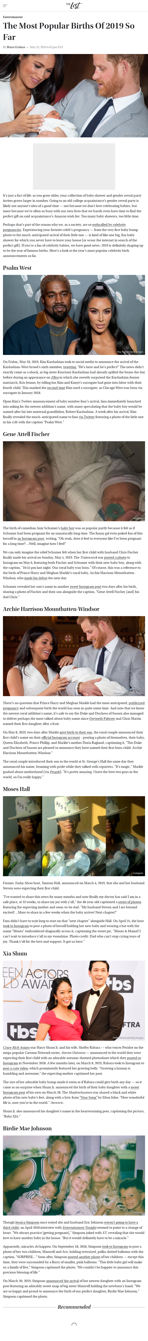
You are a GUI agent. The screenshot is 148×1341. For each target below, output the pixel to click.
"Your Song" (88, 1097)
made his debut (35, 578)
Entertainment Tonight (79, 1228)
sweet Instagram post (85, 587)
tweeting (69, 367)
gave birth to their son (76, 732)
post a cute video (15, 1068)
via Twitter (87, 417)
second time (56, 388)
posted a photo (115, 557)
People (55, 772)
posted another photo (84, 1257)
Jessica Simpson (27, 1222)
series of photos (129, 902)
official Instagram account (60, 738)
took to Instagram (16, 926)
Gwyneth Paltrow (102, 719)
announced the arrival (62, 1281)
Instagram (138, 518)
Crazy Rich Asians (16, 1048)
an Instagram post (30, 539)
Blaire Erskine (16, 47)
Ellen (55, 377)
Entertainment (13, 17)
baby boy (67, 528)
